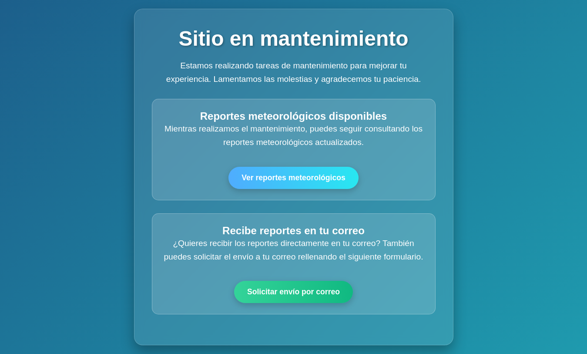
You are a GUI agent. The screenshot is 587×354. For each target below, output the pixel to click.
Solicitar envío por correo (293, 291)
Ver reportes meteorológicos (293, 177)
